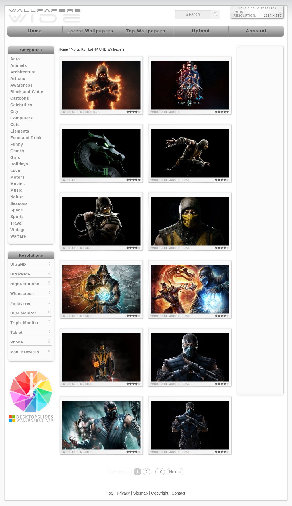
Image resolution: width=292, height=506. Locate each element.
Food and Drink (26, 137)
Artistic (17, 78)
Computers (21, 118)
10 (160, 471)
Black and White (26, 91)
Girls (15, 157)
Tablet (31, 332)
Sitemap (140, 493)
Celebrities (21, 105)
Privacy (123, 493)
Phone (31, 341)
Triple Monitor (31, 322)
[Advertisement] (260, 135)
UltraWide (31, 273)
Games (17, 151)
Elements (19, 131)
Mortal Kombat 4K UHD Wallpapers (97, 49)
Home (63, 49)
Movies (17, 183)
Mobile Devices (24, 352)
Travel (16, 223)
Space (16, 210)
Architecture (22, 72)
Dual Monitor (31, 312)
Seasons (19, 203)
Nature (17, 197)
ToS (110, 493)
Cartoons (19, 98)
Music (16, 190)
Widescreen (31, 293)
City (14, 111)
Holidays (19, 164)
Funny (16, 144)
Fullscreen (31, 302)
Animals (18, 65)
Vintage (18, 229)
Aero (15, 59)
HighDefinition (31, 283)
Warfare (18, 236)
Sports (17, 216)
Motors (17, 177)
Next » (175, 471)
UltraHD (31, 264)
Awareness (21, 85)
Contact (178, 493)
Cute (15, 124)
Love (15, 170)
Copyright (159, 493)
